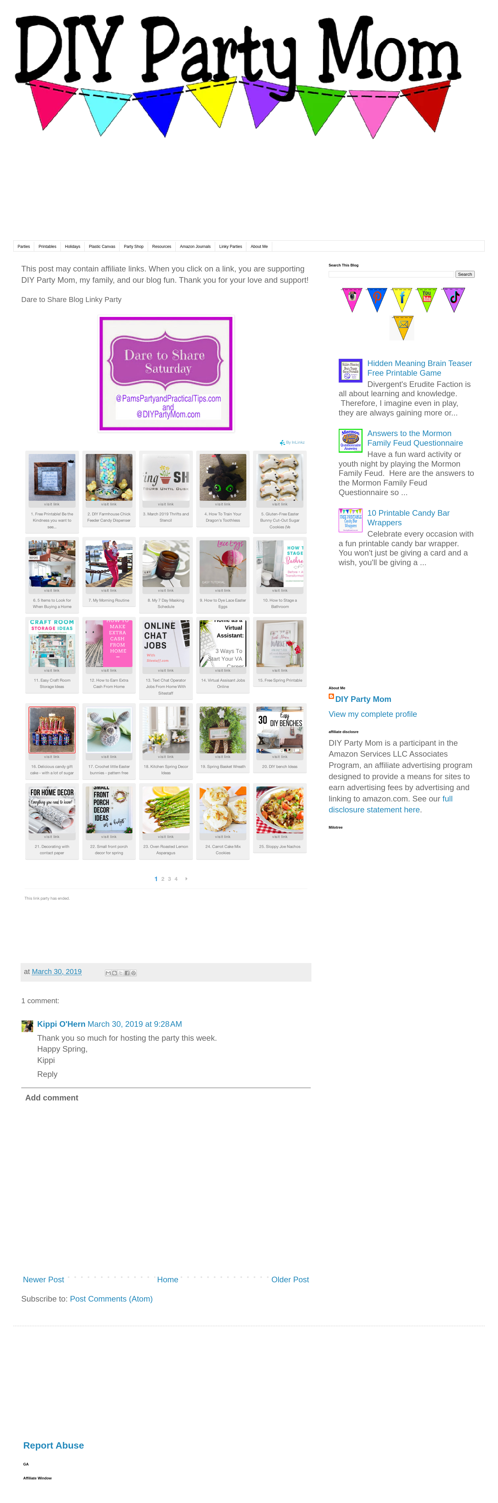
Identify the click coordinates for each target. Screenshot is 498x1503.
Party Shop (133, 246)
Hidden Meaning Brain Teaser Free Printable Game (420, 368)
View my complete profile (373, 714)
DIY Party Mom (363, 699)
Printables (47, 246)
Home (167, 1279)
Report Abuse (53, 1445)
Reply (47, 1074)
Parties (24, 246)
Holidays (72, 246)
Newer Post (43, 1279)
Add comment (51, 1097)
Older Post (290, 1279)
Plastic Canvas (102, 246)
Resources (161, 246)
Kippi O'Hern (61, 1023)
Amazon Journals (195, 246)
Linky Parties (230, 246)
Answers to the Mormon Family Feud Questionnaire (415, 438)
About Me (259, 246)
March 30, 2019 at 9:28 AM (135, 1023)
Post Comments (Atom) (111, 1298)
